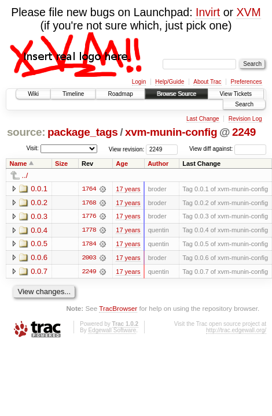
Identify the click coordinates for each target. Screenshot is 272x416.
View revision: (127, 149)
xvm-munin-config (171, 132)
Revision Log (245, 119)
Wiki (33, 94)
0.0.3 (39, 216)
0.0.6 (39, 258)
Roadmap (120, 94)
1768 (88, 202)
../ (25, 175)
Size (61, 163)
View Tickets (236, 94)
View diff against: (227, 149)
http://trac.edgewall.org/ (236, 331)
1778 (88, 230)
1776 (88, 216)
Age (122, 163)
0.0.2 (39, 202)
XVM (248, 12)
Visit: (32, 148)
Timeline (73, 94)
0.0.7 (39, 272)
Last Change (202, 119)
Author (158, 163)
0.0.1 (39, 188)
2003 (88, 258)
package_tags (82, 132)
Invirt (208, 12)
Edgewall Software (112, 331)
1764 (88, 189)
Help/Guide (169, 82)
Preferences (246, 82)
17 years (128, 188)
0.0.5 (39, 244)
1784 (88, 244)
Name (18, 163)
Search (244, 104)
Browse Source (176, 94)
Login (139, 82)
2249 (244, 132)
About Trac (207, 82)
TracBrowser (118, 309)
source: (26, 132)
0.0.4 (39, 230)
